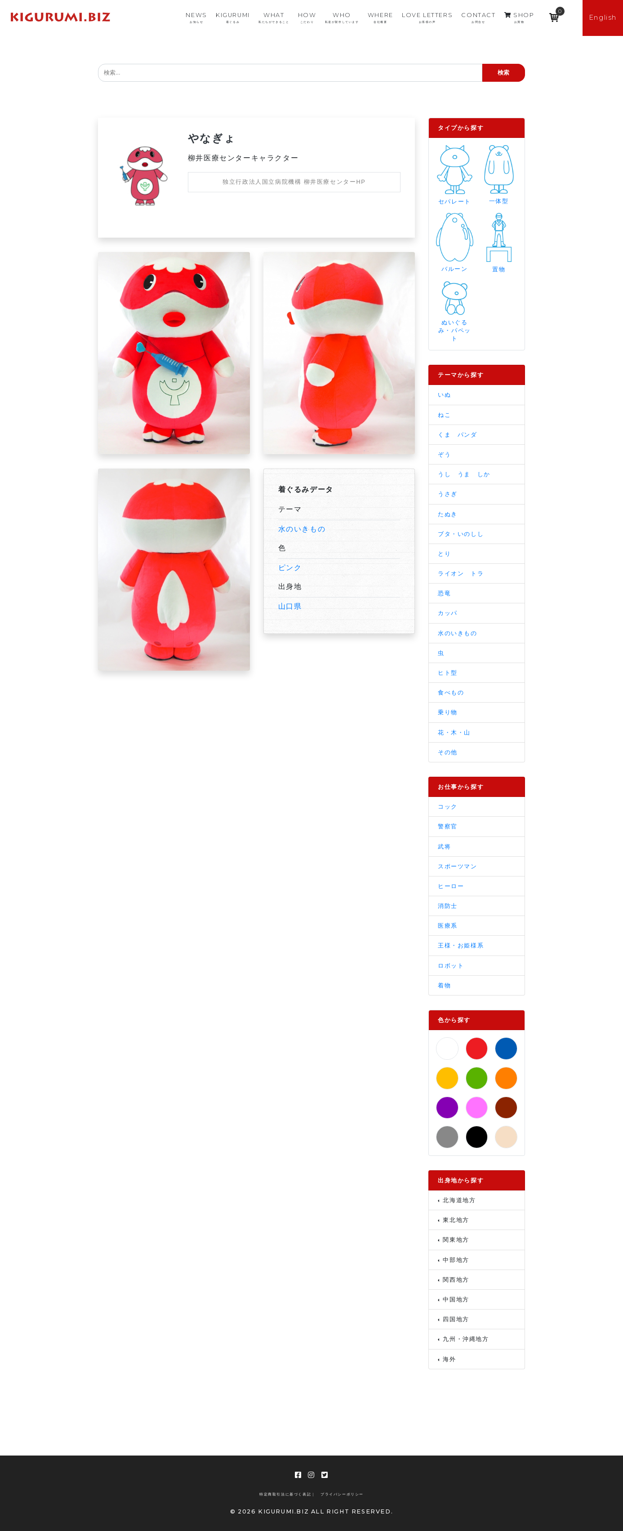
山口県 (290, 606)
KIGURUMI (233, 18)
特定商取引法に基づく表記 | (286, 1494)
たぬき (448, 514)
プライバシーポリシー (342, 1494)
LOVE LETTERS (427, 18)
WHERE (380, 18)
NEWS (196, 18)
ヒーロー (451, 886)
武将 (444, 846)
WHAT (273, 18)
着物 (444, 985)
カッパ (448, 613)
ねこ (444, 415)
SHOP (519, 18)
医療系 (448, 925)
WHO (342, 18)
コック (448, 806)
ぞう (444, 454)
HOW (307, 18)
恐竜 (444, 593)
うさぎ (448, 494)
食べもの (451, 692)
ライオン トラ (461, 573)
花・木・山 (454, 732)
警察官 (448, 826)
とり (444, 553)
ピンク (290, 567)
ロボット (451, 965)
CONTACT (478, 18)
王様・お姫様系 (461, 945)
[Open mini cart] (554, 14)
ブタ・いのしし (461, 534)
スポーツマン (457, 866)
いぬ (444, 394)
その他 (448, 752)
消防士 (448, 906)
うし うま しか (464, 474)
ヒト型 (448, 672)
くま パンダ (457, 434)
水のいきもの (302, 529)
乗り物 (448, 712)
